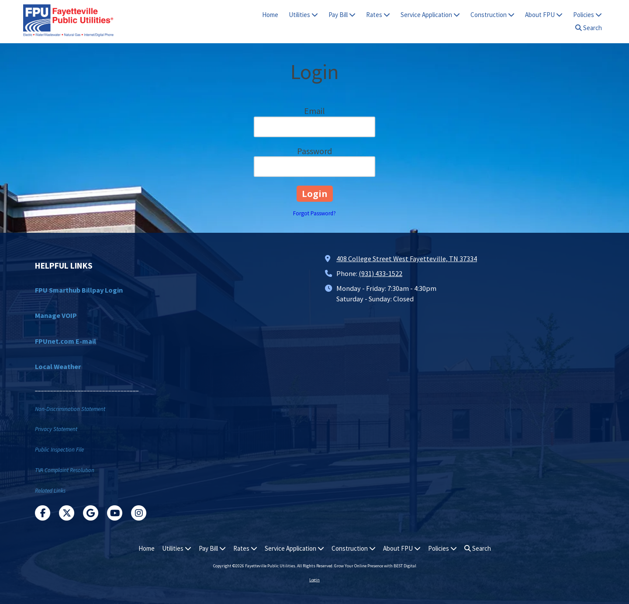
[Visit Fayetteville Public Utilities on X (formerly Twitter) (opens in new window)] (66, 513)
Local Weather (58, 366)
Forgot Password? (314, 213)
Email (314, 110)
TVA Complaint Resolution (64, 470)
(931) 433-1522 (380, 273)
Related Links (50, 490)
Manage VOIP (56, 315)
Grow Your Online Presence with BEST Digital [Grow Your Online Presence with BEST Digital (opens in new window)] (375, 566)
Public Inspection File (59, 449)
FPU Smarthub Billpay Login (79, 290)
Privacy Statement (56, 429)
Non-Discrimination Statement (70, 409)
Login (314, 580)
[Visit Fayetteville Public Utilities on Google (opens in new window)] (90, 513)
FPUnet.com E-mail (65, 341)
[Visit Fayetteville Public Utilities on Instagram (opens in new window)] (138, 513)
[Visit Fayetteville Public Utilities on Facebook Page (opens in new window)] (42, 513)
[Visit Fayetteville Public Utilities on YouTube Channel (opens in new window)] (114, 513)
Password (314, 150)
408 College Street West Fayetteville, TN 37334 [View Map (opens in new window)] (406, 258)
